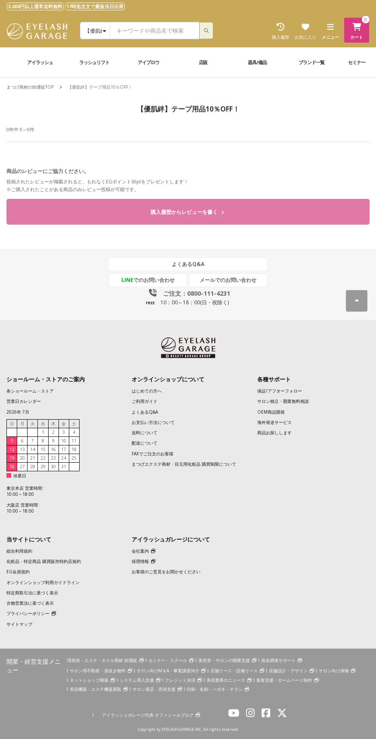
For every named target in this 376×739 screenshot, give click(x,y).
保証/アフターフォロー (279, 391)
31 (63, 467)
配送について (144, 443)
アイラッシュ (40, 62)
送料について (144, 433)
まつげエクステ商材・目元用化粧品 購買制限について (184, 464)
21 (32, 458)
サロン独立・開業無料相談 (283, 401)
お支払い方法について (153, 422)
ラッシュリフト (94, 62)
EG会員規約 (18, 572)
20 (22, 458)
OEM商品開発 (271, 412)
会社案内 (140, 551)
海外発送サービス (274, 422)
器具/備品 (257, 62)
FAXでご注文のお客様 (152, 454)
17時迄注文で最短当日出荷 (94, 6)
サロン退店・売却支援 (154, 689)
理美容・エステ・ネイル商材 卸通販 (102, 660)
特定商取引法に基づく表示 (32, 593)
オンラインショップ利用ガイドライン (43, 582)
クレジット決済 (180, 680)
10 (63, 441)
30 (53, 467)
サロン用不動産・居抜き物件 (98, 671)
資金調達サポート (278, 660)
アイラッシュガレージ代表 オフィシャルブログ (148, 715)
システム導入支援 (137, 680)
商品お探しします (274, 433)
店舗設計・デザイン (288, 671)
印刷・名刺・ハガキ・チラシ (215, 689)
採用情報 (140, 561)
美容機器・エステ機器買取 (95, 689)
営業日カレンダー (23, 401)
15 (43, 449)
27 (22, 467)
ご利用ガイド (144, 401)
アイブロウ (148, 62)
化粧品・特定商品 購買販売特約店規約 (43, 561)
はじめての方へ (147, 391)
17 (63, 449)
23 (53, 458)
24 (63, 458)
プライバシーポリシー (27, 613)
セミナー (356, 62)
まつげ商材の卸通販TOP (30, 87)
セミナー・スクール (167, 660)
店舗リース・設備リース (234, 671)
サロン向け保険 (334, 671)
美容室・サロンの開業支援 (224, 660)
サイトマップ (19, 624)
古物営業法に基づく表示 (30, 603)
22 (43, 458)
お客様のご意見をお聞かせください (166, 572)
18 (74, 449)
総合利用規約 (19, 551)
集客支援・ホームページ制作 (284, 680)
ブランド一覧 (311, 62)
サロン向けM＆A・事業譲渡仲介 (168, 671)
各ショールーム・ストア (30, 391)
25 (74, 458)
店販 (203, 62)
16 (53, 449)
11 (74, 441)
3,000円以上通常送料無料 (35, 6)
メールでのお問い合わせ (228, 280)
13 (22, 449)
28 (32, 467)
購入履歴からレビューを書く (187, 212)
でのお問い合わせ (148, 280)
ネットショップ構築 (89, 680)
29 (43, 467)
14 (32, 449)
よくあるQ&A (188, 264)
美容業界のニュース (225, 680)
